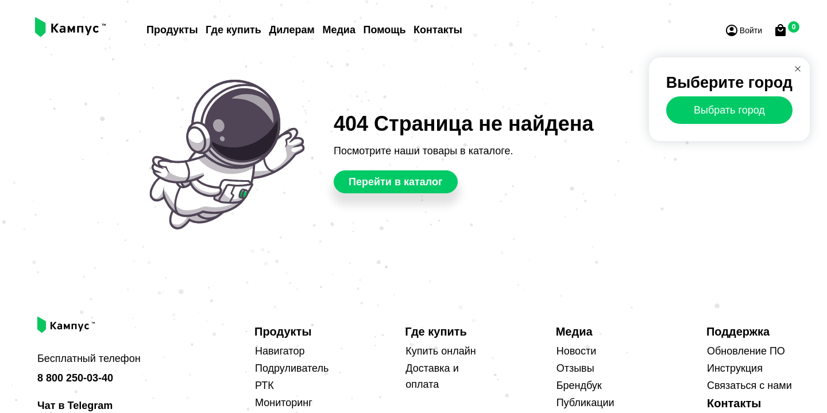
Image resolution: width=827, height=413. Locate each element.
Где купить (233, 30)
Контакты (437, 30)
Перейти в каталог (396, 182)
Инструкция (735, 369)
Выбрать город (729, 110)
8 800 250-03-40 (75, 378)
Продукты (172, 30)
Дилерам (291, 30)
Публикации (586, 403)
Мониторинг (283, 403)
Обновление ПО (746, 351)
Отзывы (575, 369)
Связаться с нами (749, 386)
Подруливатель (292, 369)
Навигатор (279, 351)
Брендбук (579, 386)
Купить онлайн (440, 351)
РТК (264, 386)
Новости (577, 351)
